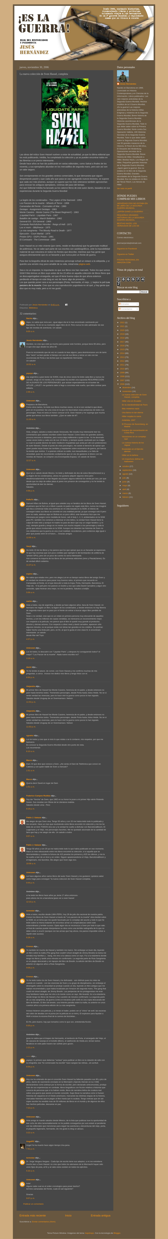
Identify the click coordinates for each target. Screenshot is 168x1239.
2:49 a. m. (30, 392)
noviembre (127, 391)
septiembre (127, 470)
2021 (122, 326)
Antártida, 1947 (128, 420)
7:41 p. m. (30, 1149)
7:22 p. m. (30, 1108)
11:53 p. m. (31, 702)
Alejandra (30, 686)
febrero (125, 497)
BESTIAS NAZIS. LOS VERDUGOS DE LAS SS (128, 224)
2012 (122, 361)
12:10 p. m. (31, 902)
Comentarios (125, 309)
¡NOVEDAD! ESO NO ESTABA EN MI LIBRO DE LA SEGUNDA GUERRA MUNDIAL (132, 205)
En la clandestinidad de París (135, 405)
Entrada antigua (100, 1215)
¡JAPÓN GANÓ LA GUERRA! (130, 211)
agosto (125, 474)
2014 (122, 353)
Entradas (124, 304)
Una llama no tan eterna (132, 412)
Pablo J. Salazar (33, 817)
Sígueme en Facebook (127, 249)
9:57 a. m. (30, 836)
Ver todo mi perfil (124, 188)
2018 (122, 338)
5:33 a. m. (30, 1171)
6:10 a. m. (30, 751)
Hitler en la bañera (130, 455)
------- (28, 1056)
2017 (122, 342)
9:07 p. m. (30, 1198)
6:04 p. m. (30, 1067)
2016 (122, 346)
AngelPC (30, 1141)
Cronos (29, 946)
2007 (122, 380)
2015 (122, 349)
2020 (122, 330)
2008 (122, 376)
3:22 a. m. (30, 1132)
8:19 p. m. (30, 809)
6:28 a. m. (30, 937)
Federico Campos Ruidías (38, 796)
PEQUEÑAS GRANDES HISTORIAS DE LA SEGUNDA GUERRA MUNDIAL (130, 217)
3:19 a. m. (30, 658)
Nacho (29, 318)
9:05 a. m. (30, 331)
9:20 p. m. (30, 1025)
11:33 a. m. (31, 419)
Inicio (68, 1215)
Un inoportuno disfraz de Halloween (133, 460)
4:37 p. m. (30, 639)
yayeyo (29, 373)
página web (84, 264)
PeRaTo (29, 499)
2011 (122, 365)
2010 (122, 369)
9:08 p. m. (30, 968)
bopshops (89, 1233)
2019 (122, 334)
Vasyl (28, 546)
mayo (125, 485)
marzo (125, 493)
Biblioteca (33, 308)
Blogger (117, 1233)
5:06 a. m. (30, 592)
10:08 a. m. (31, 863)
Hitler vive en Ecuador (131, 401)
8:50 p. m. (30, 677)
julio (124, 478)
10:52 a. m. (31, 364)
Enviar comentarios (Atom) (44, 1222)
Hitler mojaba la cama (131, 416)
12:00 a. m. (31, 537)
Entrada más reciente (32, 1215)
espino (29, 574)
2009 (122, 372)
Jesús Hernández (34, 340)
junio (124, 482)
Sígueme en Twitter (125, 254)
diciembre (126, 387)
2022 (122, 322)
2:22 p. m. (30, 1047)
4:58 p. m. (30, 491)
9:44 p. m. (30, 883)
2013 (122, 357)
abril (124, 489)
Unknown (30, 401)
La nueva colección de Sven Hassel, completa (134, 396)
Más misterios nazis (130, 408)
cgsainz (30, 735)
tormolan (30, 911)
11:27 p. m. (31, 565)
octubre (126, 466)
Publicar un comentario (33, 1204)
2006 (122, 384)
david (28, 667)
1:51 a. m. (30, 770)
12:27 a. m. (31, 460)
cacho (29, 601)
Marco (29, 760)
